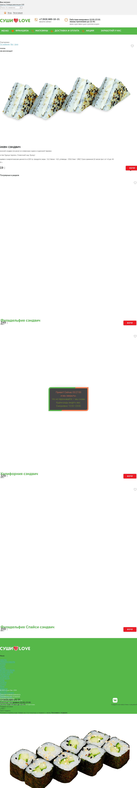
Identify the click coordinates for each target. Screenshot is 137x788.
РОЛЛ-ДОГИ (5, 678)
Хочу (130, 323)
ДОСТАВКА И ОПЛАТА (67, 30)
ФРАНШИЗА (22, 30)
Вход (10, 13)
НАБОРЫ (3, 660)
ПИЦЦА (3, 668)
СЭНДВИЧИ (4, 676)
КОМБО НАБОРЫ (6, 672)
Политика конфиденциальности (10, 694)
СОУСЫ (3, 684)
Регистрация (18, 13)
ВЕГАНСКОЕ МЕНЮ (7, 670)
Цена (16, 44)
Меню (2, 686)
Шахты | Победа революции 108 (12, 4)
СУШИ (2, 666)
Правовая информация (7, 698)
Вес (12, 44)
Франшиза (4, 688)
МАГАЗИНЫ (41, 30)
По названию (5, 44)
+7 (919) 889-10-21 (49, 19)
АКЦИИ (90, 30)
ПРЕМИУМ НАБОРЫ (7, 662)
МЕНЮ (5, 30)
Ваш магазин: (5, 2)
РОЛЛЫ (3, 664)
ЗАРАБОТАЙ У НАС (111, 30)
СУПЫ (2, 680)
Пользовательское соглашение (10, 696)
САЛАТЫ (3, 682)
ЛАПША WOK (5, 674)
